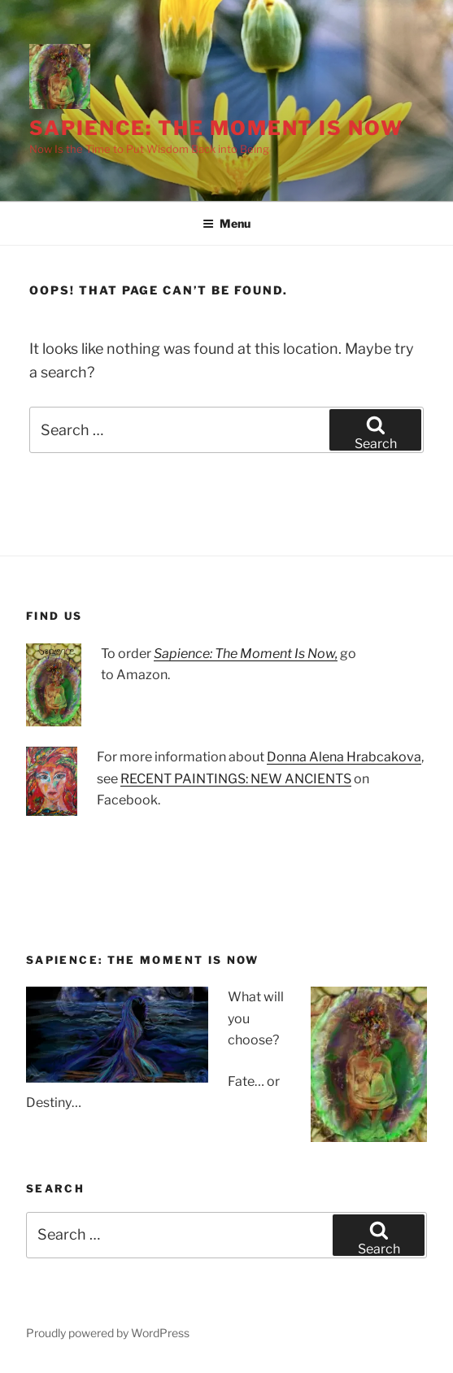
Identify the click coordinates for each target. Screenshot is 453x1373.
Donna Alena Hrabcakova (344, 757)
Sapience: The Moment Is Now (216, 128)
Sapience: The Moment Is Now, (246, 653)
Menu (226, 223)
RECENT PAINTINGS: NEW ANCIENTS (235, 779)
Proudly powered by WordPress (107, 1333)
